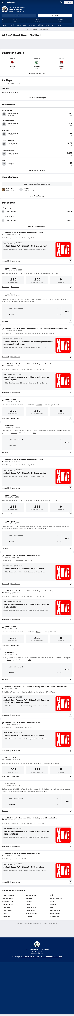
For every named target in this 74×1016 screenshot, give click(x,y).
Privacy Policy (42, 987)
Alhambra (39, 405)
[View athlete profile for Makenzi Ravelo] (37, 110)
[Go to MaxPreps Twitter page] (43, 978)
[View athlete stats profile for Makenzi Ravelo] (19, 211)
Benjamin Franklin (7, 904)
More (60, 25)
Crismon (38, 763)
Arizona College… (7, 898)
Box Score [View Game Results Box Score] (5, 321)
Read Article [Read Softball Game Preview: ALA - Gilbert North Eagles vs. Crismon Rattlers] (5, 846)
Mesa (52, 901)
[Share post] (70, 260)
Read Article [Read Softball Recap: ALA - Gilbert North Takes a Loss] (5, 584)
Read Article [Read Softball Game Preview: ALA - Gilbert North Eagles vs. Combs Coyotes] (5, 392)
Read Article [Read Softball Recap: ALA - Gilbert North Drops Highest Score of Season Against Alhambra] (5, 357)
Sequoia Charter (55, 913)
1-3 (33, 301)
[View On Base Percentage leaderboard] (54, 220)
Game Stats (5, 287)
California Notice (42, 990)
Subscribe (31, 987)
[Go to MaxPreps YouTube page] (30, 978)
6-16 (29, 660)
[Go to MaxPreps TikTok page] (23, 978)
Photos (47, 25)
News (53, 25)
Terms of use (29, 990)
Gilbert (28, 904)
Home (4, 25)
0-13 (45, 791)
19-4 (34, 433)
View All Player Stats (37, 170)
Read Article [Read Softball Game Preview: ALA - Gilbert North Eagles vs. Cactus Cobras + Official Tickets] (5, 715)
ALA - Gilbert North (13, 308)
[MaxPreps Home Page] (24, 29)
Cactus (38, 632)
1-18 (44, 528)
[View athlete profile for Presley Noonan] (37, 140)
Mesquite (53, 904)
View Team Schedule (37, 73)
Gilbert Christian (31, 907)
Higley (52, 895)
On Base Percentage (8, 217)
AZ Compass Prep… (8, 901)
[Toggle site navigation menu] (2, 2)
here (48, 184)
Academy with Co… (8, 895)
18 (57, 541)
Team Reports (7, 243)
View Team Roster (37, 196)
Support (37, 995)
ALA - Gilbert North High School (37, 946)
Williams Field (54, 917)
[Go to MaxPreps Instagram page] (37, 978)
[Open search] (60, 2)
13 (57, 804)
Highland (29, 917)
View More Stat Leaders (37, 226)
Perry (51, 907)
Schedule (11, 25)
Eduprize (29, 901)
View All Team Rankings (37, 97)
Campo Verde (6, 907)
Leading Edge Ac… (56, 898)
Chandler (4, 913)
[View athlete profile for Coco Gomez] (37, 160)
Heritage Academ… (32, 913)
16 (57, 673)
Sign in (69, 2)
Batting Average (6, 208)
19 (57, 440)
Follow (55, 15)
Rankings (40, 25)
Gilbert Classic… (31, 910)
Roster (19, 25)
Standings (32, 25)
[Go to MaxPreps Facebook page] (50, 978)
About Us (31, 983)
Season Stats (15, 287)
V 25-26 (19, 15)
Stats (24, 25)
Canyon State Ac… (7, 910)
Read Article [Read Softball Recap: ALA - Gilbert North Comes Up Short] (5, 261)
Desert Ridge (6, 917)
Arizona (4, 88)
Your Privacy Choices (37, 992)
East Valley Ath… (31, 895)
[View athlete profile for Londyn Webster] (37, 150)
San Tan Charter (55, 910)
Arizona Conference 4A (9, 93)
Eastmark (29, 898)
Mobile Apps (41, 983)
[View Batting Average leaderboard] (54, 211)
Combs (38, 273)
